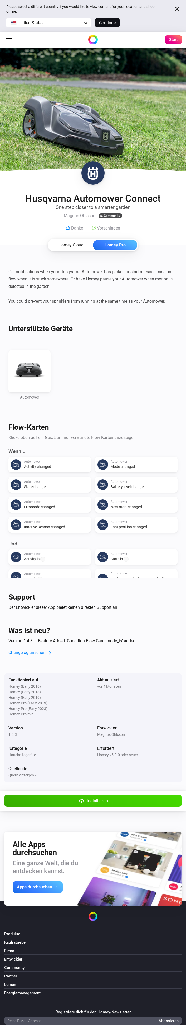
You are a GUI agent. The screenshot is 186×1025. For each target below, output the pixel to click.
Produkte (12, 934)
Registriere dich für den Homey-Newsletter (93, 1012)
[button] (48, 22)
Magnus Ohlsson (111, 734)
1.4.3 (12, 734)
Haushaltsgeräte (22, 755)
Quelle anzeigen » (22, 775)
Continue (107, 22)
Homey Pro (115, 244)
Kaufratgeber (15, 942)
